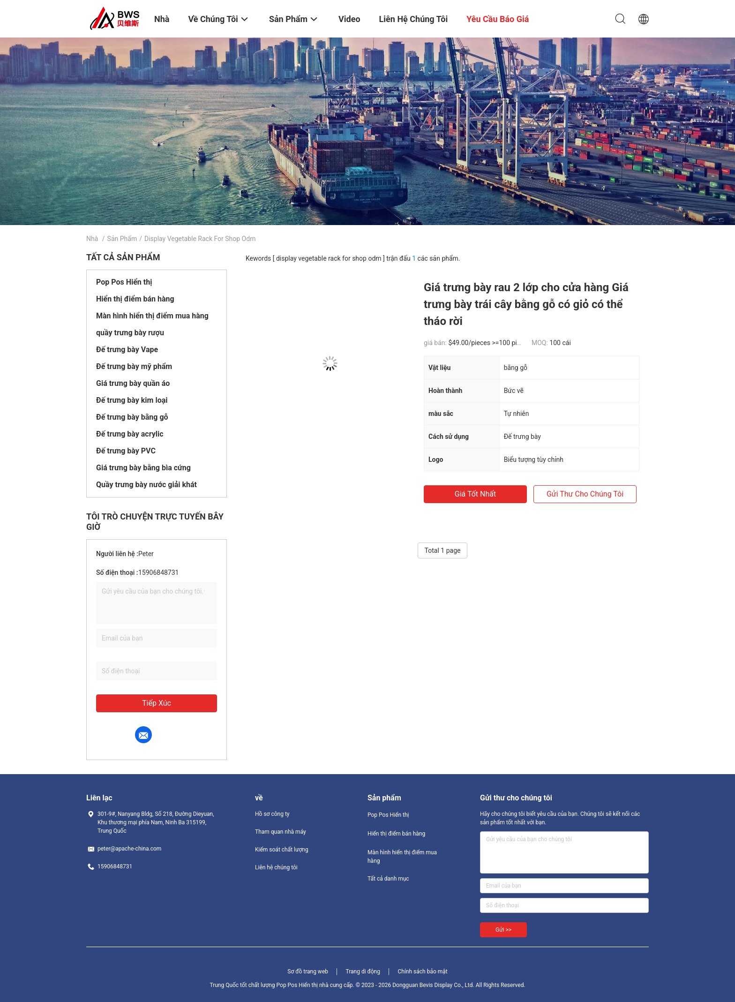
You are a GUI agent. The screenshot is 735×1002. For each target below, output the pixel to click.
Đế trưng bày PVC (126, 450)
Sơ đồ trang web (307, 971)
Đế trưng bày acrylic (130, 433)
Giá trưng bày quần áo (133, 383)
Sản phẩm (122, 238)
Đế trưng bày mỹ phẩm (134, 366)
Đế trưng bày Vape (127, 349)
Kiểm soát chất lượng (281, 849)
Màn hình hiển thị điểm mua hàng (152, 315)
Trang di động (362, 971)
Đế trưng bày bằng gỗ (132, 417)
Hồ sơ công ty (272, 814)
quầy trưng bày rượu (130, 332)
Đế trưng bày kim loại (131, 400)
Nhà (92, 238)
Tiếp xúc (156, 703)
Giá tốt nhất (475, 494)
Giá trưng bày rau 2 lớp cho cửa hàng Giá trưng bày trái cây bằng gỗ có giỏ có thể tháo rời (526, 304)
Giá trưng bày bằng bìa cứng (143, 467)
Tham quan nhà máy (280, 832)
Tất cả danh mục (388, 878)
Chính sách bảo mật (422, 971)
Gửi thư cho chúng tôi (585, 494)
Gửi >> (503, 930)
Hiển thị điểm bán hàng (135, 298)
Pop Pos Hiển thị (124, 282)
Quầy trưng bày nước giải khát (146, 484)
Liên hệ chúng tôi (276, 867)
